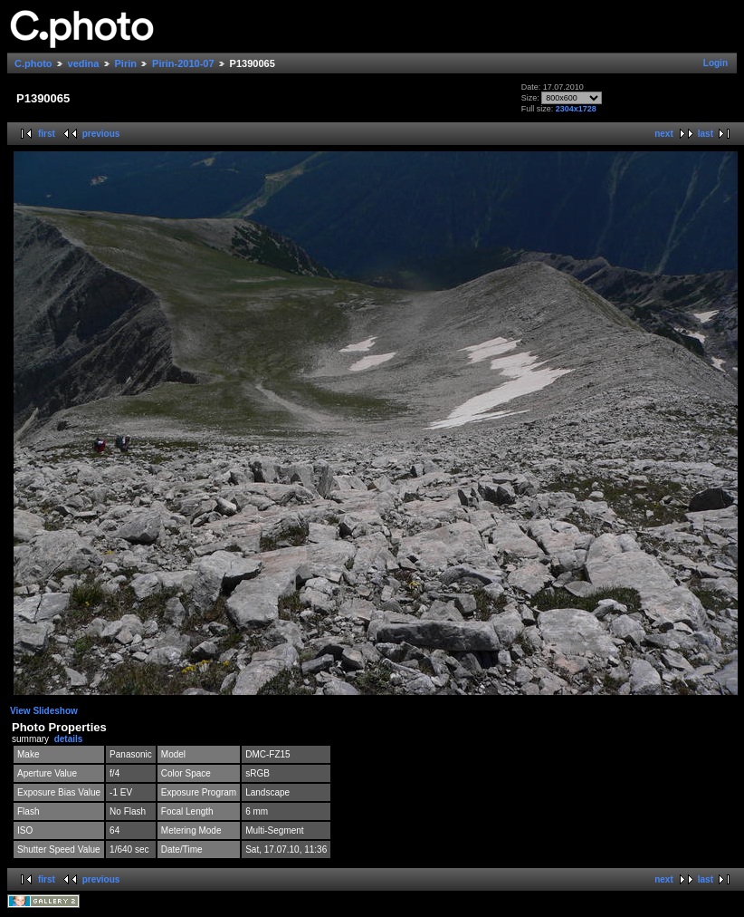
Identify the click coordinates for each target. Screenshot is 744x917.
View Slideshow (44, 711)
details (68, 739)
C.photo (33, 63)
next (663, 134)
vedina (84, 63)
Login (715, 63)
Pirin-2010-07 (183, 63)
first (46, 134)
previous (101, 134)
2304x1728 (576, 108)
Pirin (126, 63)
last (705, 134)
